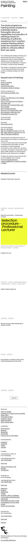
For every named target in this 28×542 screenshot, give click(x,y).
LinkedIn (3, 447)
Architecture (5, 470)
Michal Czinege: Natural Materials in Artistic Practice (12, 324)
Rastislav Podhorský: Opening (10, 179)
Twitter (3, 445)
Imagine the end (6, 253)
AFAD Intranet (5, 428)
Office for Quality (6, 411)
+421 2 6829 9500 (6, 482)
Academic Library (6, 418)
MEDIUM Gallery (6, 420)
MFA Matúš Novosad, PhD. (9, 114)
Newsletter (4, 432)
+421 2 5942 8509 (6, 516)
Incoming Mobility (5, 17)
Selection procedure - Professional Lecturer (12, 216)
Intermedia (4, 499)
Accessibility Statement (8, 540)
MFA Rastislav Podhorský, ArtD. (10, 112)
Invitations (4, 208)
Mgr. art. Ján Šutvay (7, 129)
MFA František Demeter (8, 108)
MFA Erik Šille (5, 107)
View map (4, 463)
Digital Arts (4, 488)
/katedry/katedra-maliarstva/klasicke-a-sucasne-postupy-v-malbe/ (13, 161)
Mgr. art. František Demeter (9, 131)
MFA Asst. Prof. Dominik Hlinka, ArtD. (12, 105)
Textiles (3, 493)
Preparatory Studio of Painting (10, 88)
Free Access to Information (9, 435)
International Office (7, 417)
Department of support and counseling (13, 413)
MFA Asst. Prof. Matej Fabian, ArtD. (11, 110)
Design (3, 504)
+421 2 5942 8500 (6, 460)
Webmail (3, 430)
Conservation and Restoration (10, 497)
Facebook (4, 444)
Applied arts (4, 492)
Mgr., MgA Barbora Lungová (10, 132)
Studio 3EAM (5, 84)
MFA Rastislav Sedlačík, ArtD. (10, 93)
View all (14, 398)
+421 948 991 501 (6, 480)
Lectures (3, 354)
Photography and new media (10, 502)
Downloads (4, 434)
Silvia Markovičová (7, 124)
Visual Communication (8, 506)
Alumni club (21, 283)
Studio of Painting (6, 82)
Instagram (4, 442)
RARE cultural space (7, 422)
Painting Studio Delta (7, 86)
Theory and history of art (8, 466)
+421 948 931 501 (6, 458)
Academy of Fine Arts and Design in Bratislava (8, 2)
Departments (14, 17)
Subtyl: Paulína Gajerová (8, 289)
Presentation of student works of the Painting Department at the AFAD (12, 360)
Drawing (3, 490)
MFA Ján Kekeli (5, 119)
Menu (25, 1)
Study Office (5, 415)
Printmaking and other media (10, 500)
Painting (21, 17)
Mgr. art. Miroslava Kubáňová (10, 134)
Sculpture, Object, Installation (10, 495)
